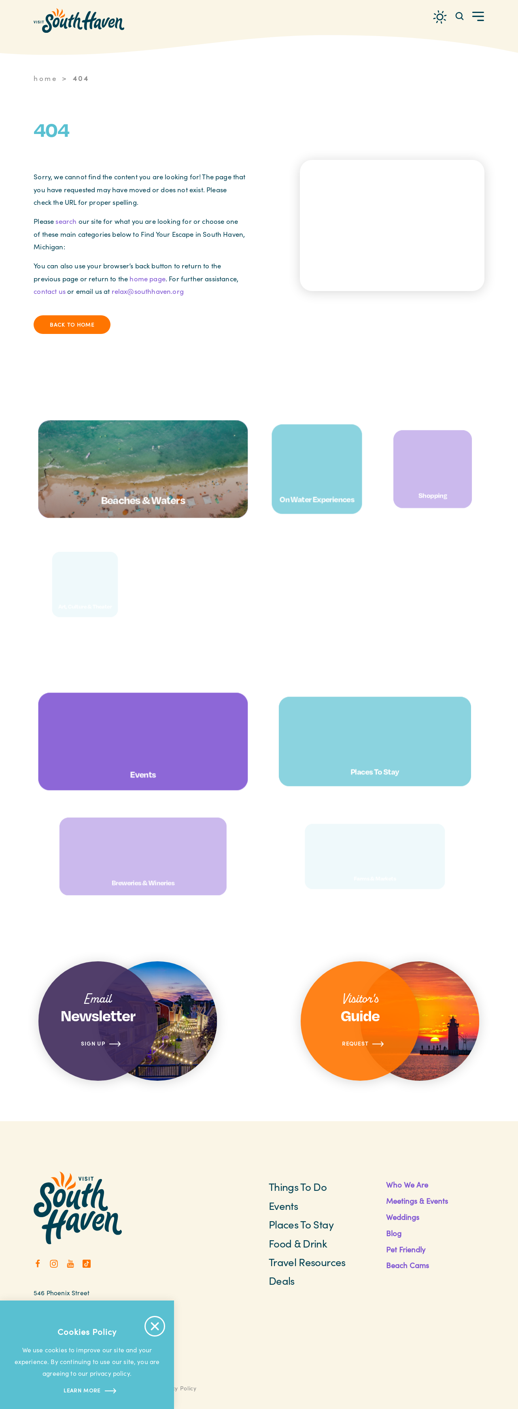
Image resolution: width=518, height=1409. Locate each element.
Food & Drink (298, 1243)
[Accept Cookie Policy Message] (154, 1326)
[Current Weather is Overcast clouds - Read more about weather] (440, 17)
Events (283, 1206)
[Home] (79, 20)
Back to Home (72, 324)
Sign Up (101, 1044)
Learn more (87, 1391)
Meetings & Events (417, 1201)
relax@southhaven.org (148, 291)
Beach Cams (407, 1265)
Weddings (402, 1217)
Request (363, 1044)
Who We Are (407, 1184)
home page (148, 278)
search (65, 221)
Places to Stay (301, 1224)
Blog (393, 1233)
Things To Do (298, 1186)
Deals (282, 1280)
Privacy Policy (177, 1388)
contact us (50, 291)
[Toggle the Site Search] (459, 16)
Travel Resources (307, 1262)
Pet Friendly (405, 1249)
